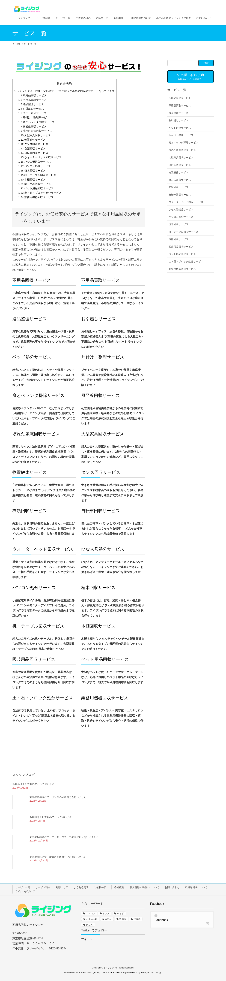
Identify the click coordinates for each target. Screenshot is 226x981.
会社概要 (119, 887)
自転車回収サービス (33, 152)
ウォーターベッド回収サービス (39, 157)
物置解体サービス (32, 139)
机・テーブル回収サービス (37, 175)
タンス (106, 913)
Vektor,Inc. (145, 972)
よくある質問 (81, 887)
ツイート (87, 939)
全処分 (108, 919)
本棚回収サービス (32, 179)
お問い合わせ (172, 887)
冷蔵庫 (122, 919)
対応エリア (62, 887)
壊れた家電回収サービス (35, 130)
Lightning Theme (99, 972)
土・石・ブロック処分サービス (39, 192)
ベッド (120, 913)
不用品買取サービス (32, 99)
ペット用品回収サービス (35, 188)
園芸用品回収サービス (34, 183)
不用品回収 (91, 919)
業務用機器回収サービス (35, 197)
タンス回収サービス (33, 144)
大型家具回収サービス (34, 135)
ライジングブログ (25, 891)
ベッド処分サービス (32, 112)
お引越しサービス (31, 108)
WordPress (81, 972)
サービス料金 (42, 887)
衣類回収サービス (32, 148)
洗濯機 (137, 919)
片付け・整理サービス (33, 117)
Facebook (157, 903)
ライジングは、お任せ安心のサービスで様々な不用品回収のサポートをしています (64, 90)
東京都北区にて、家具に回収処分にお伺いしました (57, 857)
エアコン (90, 913)
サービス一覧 (22, 887)
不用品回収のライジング (27, 924)
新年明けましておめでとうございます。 (51, 817)
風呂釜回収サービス (32, 126)
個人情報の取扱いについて (144, 887)
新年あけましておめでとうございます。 (34, 784)
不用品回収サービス (32, 95)
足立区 (89, 924)
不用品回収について (196, 887)
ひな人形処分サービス (34, 161)
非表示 (67, 83)
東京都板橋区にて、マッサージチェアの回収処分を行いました (64, 837)
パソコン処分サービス (34, 166)
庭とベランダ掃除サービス (36, 121)
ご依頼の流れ (101, 887)
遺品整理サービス (31, 104)
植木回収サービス (32, 170)
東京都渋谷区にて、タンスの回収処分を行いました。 (59, 797)
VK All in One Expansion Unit (123, 972)
